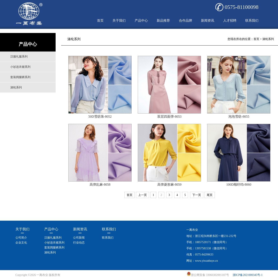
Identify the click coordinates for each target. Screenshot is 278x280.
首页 (100, 20)
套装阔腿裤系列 (20, 77)
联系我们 (251, 20)
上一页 (142, 195)
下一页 (196, 195)
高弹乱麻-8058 (100, 184)
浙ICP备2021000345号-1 (248, 274)
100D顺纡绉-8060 (238, 184)
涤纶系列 (16, 87)
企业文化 (21, 242)
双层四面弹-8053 (169, 116)
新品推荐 (163, 20)
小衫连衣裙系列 (20, 66)
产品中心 (141, 20)
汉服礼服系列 (19, 56)
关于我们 (119, 20)
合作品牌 (185, 20)
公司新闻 (79, 237)
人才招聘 (229, 20)
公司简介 (21, 237)
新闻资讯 (207, 20)
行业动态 (79, 242)
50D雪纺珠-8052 (100, 116)
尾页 (210, 195)
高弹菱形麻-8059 (169, 184)
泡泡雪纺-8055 (238, 116)
